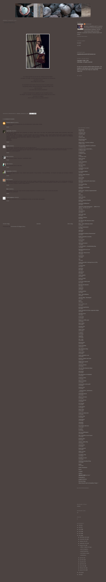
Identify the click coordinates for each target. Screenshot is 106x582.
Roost (80, 469)
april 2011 (82, 563)
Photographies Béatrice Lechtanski (87, 145)
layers (80, 300)
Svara (7, 127)
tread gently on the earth (84, 384)
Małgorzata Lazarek (83, 361)
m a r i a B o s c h (83, 304)
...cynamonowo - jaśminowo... (86, 390)
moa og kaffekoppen (83, 432)
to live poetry (82, 406)
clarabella (81, 422)
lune (80, 193)
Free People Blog (83, 184)
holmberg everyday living (85, 461)
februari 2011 (83, 567)
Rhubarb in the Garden (84, 187)
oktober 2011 (83, 541)
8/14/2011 (16, 122)
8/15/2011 (11, 156)
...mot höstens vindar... (85, 553)
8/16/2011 (10, 179)
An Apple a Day (82, 454)
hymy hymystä (82, 448)
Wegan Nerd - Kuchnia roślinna (86, 142)
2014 (80, 529)
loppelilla (81, 336)
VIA (79, 259)
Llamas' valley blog (83, 441)
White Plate (81, 409)
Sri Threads (81, 403)
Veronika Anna (82, 313)
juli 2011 (82, 557)
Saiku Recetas (82, 197)
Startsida (38, 223)
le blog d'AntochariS (83, 227)
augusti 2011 (83, 545)
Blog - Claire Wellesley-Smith (86, 223)
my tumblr (79, 42)
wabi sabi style (82, 214)
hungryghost (82, 477)
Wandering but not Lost (84, 249)
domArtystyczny (82, 139)
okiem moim (82, 329)
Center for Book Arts (84, 413)
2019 (80, 525)
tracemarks (81, 256)
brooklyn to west (83, 457)
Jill (7, 163)
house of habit (82, 278)
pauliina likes (82, 438)
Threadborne (82, 211)
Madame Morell (10, 122)
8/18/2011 (11, 189)
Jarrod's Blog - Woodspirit (85, 297)
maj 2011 (82, 561)
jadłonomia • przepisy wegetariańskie (88, 190)
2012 (80, 533)
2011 (80, 535)
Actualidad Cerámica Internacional (87, 233)
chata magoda (82, 275)
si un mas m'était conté (84, 281)
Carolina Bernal (82, 400)
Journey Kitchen (83, 364)
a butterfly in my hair (84, 168)
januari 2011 (83, 570)
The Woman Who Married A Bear (86, 220)
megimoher (9, 171)
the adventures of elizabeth (85, 374)
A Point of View (82, 377)
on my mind (81, 239)
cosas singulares (83, 161)
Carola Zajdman (10, 197)
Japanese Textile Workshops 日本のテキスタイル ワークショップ (89, 207)
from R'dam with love (84, 425)
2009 (80, 574)
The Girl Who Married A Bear (85, 368)
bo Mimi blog (82, 416)
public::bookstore (83, 467)
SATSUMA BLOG (83, 393)
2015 (80, 527)
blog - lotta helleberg (84, 294)
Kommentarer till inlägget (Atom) (18, 226)
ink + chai (81, 339)
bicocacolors (82, 342)
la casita (81, 429)
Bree (7, 156)
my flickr (79, 45)
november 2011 (83, 539)
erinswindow (82, 445)
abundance (81, 272)
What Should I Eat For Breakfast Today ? (88, 483)
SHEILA (80, 473)
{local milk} (81, 177)
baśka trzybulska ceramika (85, 236)
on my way (81, 316)
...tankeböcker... (83, 555)
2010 (80, 572)
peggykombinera (83, 479)
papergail (81, 268)
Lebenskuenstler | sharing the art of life (88, 262)
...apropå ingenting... (84, 551)
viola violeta (81, 352)
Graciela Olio (82, 326)
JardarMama (82, 419)
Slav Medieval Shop (83, 348)
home (80, 155)
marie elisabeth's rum (84, 355)
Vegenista (81, 288)
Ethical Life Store (83, 397)
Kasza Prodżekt (82, 345)
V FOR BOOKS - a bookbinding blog (87, 246)
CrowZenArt (81, 152)
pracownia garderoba (84, 307)
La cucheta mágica (83, 171)
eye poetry (81, 371)
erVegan (81, 471)
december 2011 (83, 537)
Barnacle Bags (82, 481)
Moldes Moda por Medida (85, 200)
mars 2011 (82, 566)
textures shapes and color (85, 358)
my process (81, 129)
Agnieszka (8, 130)
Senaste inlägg (6, 223)
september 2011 (83, 543)
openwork (81, 230)
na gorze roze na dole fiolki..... (86, 149)
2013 (80, 531)
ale (7, 179)
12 (77, 512)
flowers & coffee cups (84, 320)
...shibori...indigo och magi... (86, 547)
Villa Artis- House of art (84, 252)
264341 (78, 506)
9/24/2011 (16, 197)
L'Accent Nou (82, 265)
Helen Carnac (82, 158)
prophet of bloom (83, 217)
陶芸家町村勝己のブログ (84, 475)
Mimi (7, 189)
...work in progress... (84, 549)
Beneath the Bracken (84, 284)
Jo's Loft (81, 136)
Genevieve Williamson (84, 203)
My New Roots (82, 165)
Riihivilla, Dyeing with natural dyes (87, 181)
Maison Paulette (82, 380)
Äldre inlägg (70, 223)
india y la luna (82, 451)
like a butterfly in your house (85, 435)
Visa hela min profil (82, 36)
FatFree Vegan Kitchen (84, 174)
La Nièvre (81, 332)
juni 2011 (82, 559)
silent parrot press (83, 243)
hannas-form (82, 387)
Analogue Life (82, 132)
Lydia (7, 146)
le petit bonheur (82, 291)
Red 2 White (81, 323)
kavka (80, 464)
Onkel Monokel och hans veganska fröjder (89, 310)
